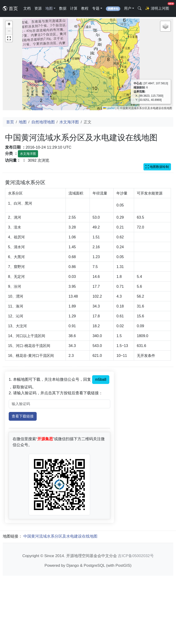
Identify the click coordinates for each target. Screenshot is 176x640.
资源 (38, 8)
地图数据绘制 (157, 167)
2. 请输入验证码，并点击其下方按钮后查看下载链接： (56, 457)
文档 (27, 8)
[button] (9, 24)
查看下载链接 (23, 480)
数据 (62, 8)
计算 (73, 8)
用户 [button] (127, 8)
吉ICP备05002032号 (136, 620)
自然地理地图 (43, 122)
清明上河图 (158, 7)
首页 (10, 8)
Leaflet (109, 108)
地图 (23, 122)
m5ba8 (100, 444)
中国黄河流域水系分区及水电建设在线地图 (60, 600)
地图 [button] (49, 8)
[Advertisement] (88, 211)
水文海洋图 (69, 122)
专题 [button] (95, 8)
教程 (84, 8)
